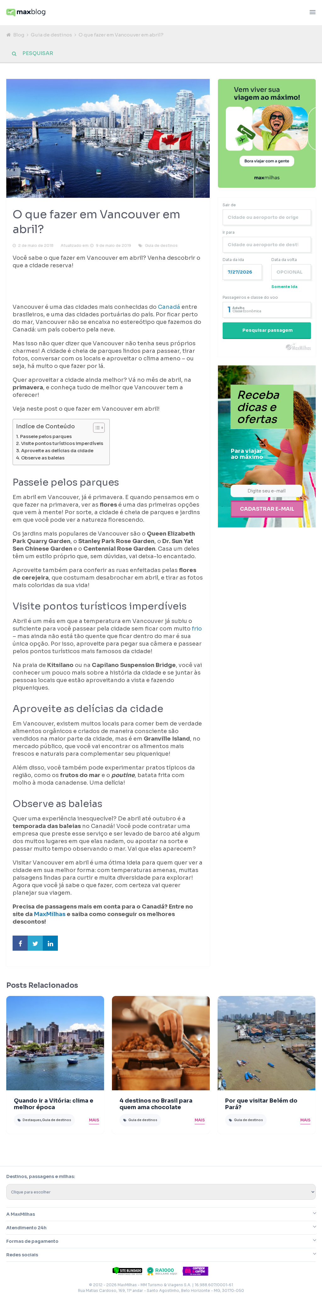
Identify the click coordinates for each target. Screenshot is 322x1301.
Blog (18, 35)
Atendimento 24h (26, 1229)
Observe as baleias (42, 459)
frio (197, 629)
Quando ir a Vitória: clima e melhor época (53, 1105)
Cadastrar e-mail (267, 509)
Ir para (229, 233)
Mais (94, 1121)
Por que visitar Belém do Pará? (261, 1105)
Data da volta (284, 261)
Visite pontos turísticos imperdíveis (62, 445)
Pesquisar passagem (267, 331)
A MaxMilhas (20, 1215)
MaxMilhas (49, 915)
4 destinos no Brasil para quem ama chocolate (155, 1105)
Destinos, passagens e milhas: (40, 1178)
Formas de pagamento (32, 1242)
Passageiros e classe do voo (250, 298)
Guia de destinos (51, 35)
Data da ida (233, 261)
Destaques (32, 1121)
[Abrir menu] (312, 12)
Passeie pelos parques (46, 438)
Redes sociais (22, 1256)
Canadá (169, 308)
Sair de (229, 206)
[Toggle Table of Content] (95, 429)
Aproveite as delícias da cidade (57, 452)
